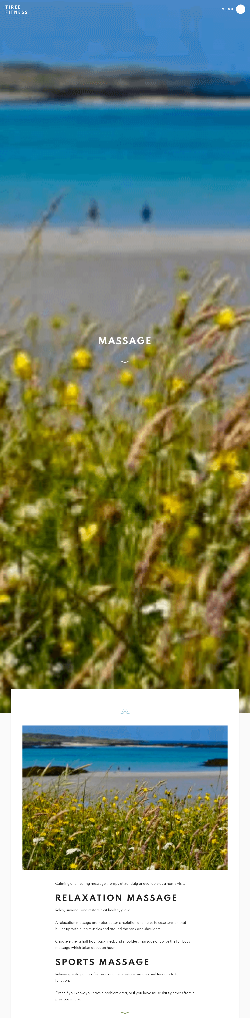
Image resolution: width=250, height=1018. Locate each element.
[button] (232, 9)
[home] (16, 8)
